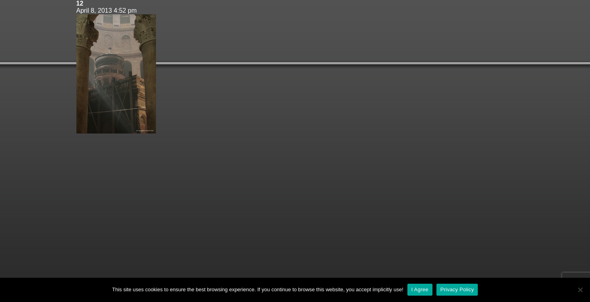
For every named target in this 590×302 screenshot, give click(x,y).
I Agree (419, 289)
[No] (580, 290)
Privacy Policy (457, 289)
